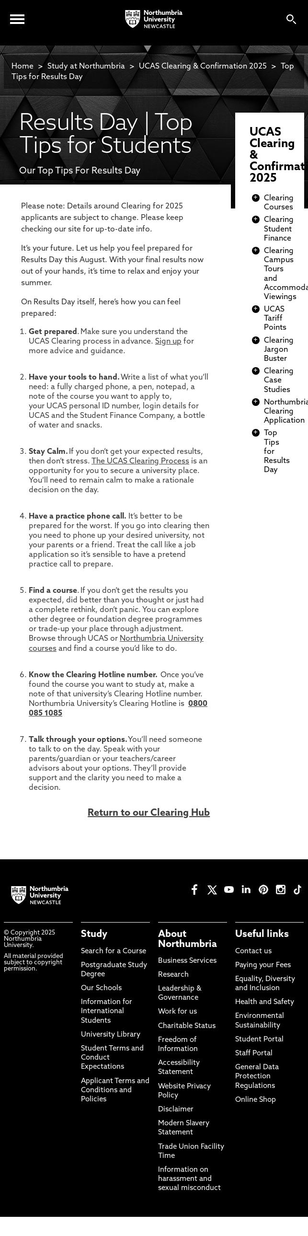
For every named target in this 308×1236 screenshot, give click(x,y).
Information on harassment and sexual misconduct (189, 1179)
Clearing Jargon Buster (279, 350)
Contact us (253, 951)
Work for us (177, 1012)
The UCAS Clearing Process (140, 461)
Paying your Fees (263, 965)
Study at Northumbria (86, 66)
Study (94, 934)
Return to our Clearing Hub (149, 813)
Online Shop (255, 1100)
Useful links (262, 934)
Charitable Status (187, 1026)
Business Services (187, 961)
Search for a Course (113, 951)
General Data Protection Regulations (257, 1076)
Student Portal (259, 1039)
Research (173, 975)
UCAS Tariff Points (275, 319)
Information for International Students (106, 1011)
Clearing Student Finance (279, 229)
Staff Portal (254, 1053)
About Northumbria (187, 939)
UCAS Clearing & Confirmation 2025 (203, 66)
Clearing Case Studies (279, 380)
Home (22, 66)
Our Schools (101, 988)
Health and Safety (264, 1002)
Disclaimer (176, 1109)
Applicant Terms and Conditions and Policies (115, 1090)
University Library (110, 1035)
